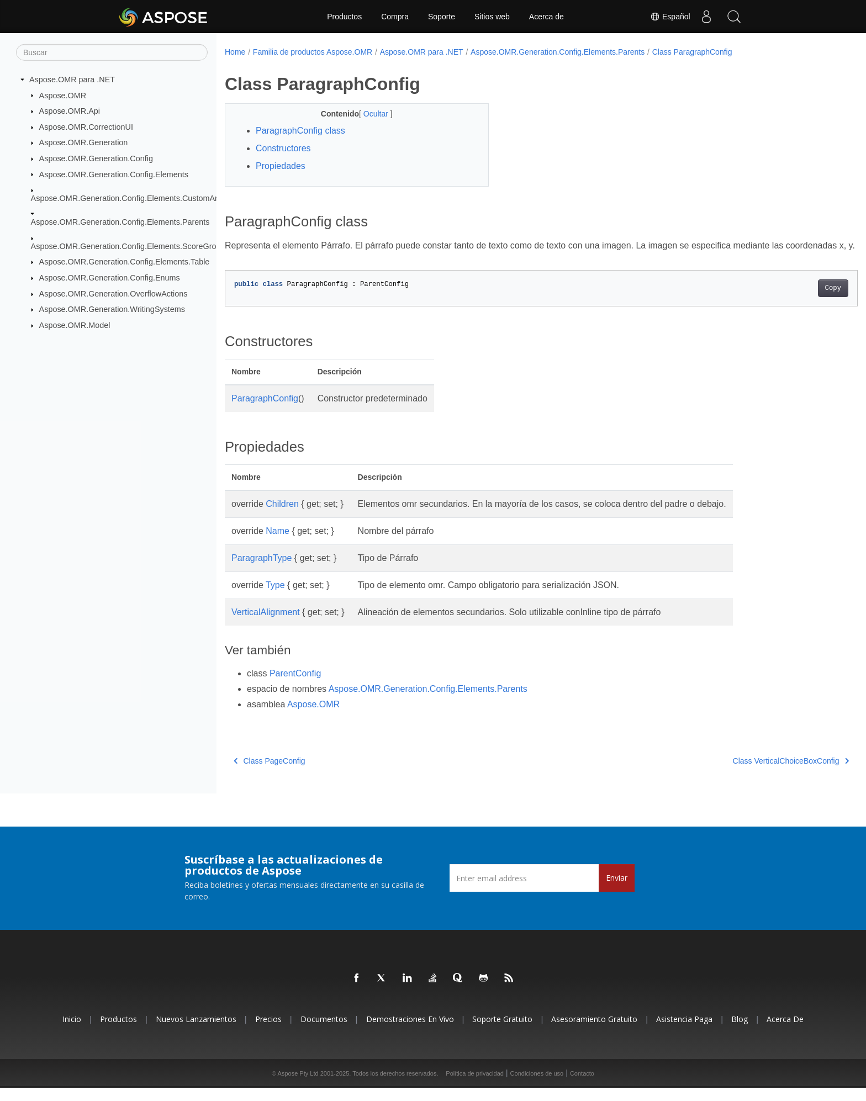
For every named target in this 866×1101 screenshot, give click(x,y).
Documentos (323, 1032)
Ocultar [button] (367, 113)
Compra (395, 16)
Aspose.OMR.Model (74, 325)
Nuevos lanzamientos (196, 1032)
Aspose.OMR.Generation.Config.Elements (113, 174)
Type (275, 598)
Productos (344, 16)
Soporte (441, 16)
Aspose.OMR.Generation (83, 142)
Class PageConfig (269, 774)
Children (282, 517)
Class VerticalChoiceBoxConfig (747, 774)
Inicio (71, 1032)
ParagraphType (261, 571)
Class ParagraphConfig (692, 51)
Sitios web (492, 16)
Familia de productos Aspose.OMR (312, 51)
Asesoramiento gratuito (594, 1032)
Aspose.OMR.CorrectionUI (86, 127)
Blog (739, 1032)
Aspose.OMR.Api (69, 111)
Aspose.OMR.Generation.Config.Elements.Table (124, 261)
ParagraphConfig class (300, 130)
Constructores (283, 148)
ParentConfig (295, 686)
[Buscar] (112, 52)
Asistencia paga (684, 1032)
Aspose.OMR (63, 95)
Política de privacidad (475, 1086)
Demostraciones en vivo (410, 1032)
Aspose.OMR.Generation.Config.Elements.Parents (120, 222)
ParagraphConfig (264, 411)
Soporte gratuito (502, 1032)
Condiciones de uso (537, 1086)
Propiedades (280, 166)
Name (277, 544)
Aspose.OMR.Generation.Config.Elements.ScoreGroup (128, 246)
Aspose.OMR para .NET (72, 79)
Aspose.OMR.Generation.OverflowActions (113, 293)
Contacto (582, 1086)
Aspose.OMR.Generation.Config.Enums (109, 277)
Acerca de (546, 16)
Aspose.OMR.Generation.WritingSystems (112, 309)
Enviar (616, 891)
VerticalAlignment (265, 625)
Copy (789, 301)
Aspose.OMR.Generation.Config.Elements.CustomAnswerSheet (144, 198)
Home (235, 51)
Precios (268, 1032)
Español (670, 17)
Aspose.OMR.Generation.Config (96, 158)
